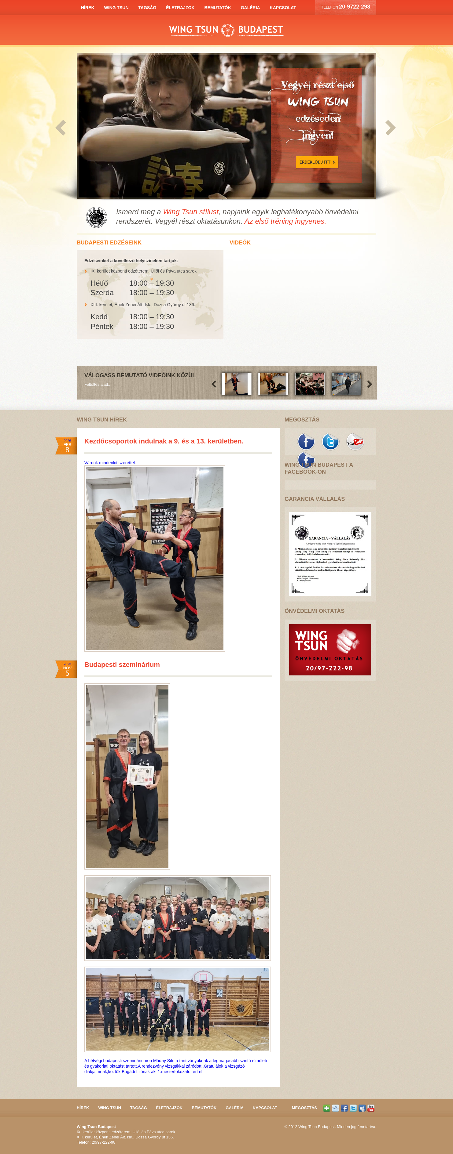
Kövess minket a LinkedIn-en (362, 1108)
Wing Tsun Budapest (226, 30)
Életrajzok (180, 7)
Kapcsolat (283, 7)
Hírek (87, 7)
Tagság (147, 7)
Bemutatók (217, 7)
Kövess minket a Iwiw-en (335, 1108)
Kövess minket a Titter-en (353, 1108)
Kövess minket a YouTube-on (355, 441)
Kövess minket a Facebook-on (306, 460)
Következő (389, 128)
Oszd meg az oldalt (326, 1108)
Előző (63, 128)
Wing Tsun (116, 7)
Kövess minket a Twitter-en (330, 441)
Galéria (250, 7)
